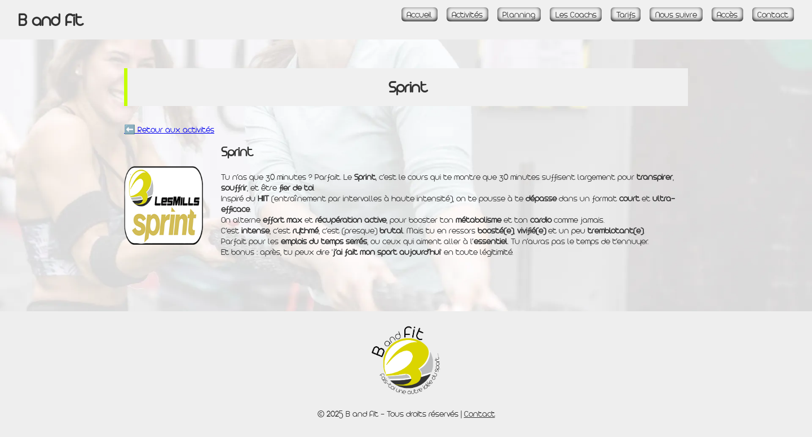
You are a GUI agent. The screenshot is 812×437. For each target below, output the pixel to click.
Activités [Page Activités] (467, 14)
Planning (518, 14)
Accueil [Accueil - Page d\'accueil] (419, 14)
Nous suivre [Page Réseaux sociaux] (676, 14)
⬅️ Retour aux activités (169, 129)
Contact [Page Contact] (772, 14)
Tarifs (626, 14)
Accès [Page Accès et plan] (727, 14)
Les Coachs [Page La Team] (576, 14)
